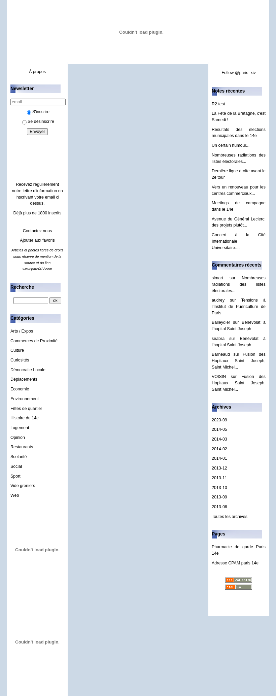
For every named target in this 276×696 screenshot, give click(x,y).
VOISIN (219, 376)
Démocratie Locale (27, 370)
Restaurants (21, 447)
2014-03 (219, 439)
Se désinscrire (38, 121)
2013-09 (219, 497)
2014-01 (219, 458)
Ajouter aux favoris (37, 240)
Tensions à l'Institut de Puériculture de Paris (239, 306)
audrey (218, 300)
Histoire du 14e (24, 418)
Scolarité (18, 456)
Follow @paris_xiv (238, 72)
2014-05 (219, 429)
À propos (37, 71)
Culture (17, 350)
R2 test (218, 104)
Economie (19, 389)
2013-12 (219, 468)
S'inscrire (38, 111)
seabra (218, 338)
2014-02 (219, 449)
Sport (15, 476)
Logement (19, 427)
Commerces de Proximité (34, 341)
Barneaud (221, 354)
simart (217, 278)
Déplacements (23, 379)
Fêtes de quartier (26, 408)
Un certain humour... (230, 145)
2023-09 (219, 420)
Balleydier (221, 322)
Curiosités (19, 360)
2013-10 (219, 487)
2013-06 (219, 506)
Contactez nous (37, 231)
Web (14, 495)
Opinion (17, 437)
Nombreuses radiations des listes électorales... (239, 284)
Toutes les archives (229, 516)
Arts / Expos (21, 331)
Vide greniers (22, 485)
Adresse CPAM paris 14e (235, 563)
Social (16, 466)
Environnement (24, 398)
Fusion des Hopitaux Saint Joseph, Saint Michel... (239, 360)
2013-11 (219, 478)
